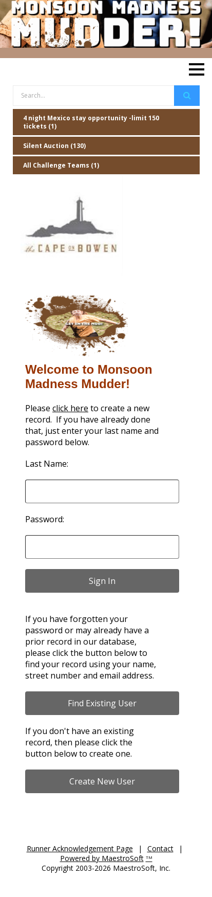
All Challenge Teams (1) (61, 165)
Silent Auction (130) (54, 145)
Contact (160, 848)
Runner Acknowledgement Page (80, 848)
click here (70, 408)
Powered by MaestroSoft (102, 858)
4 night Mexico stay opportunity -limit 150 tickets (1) (91, 122)
